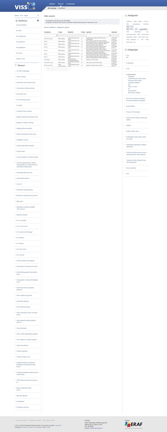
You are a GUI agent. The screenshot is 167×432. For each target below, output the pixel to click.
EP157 (45, 44)
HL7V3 (130, 26)
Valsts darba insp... (143, 37)
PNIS (138, 34)
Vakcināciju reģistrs (132, 37)
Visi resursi (19, 53)
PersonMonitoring (48, 62)
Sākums (17, 15)
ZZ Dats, (30, 427)
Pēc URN (18, 30)
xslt (134, 42)
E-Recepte (146, 24)
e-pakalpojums (136, 24)
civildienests (146, 21)
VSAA (147, 39)
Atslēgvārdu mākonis (63, 27)
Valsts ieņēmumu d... (133, 39)
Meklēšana (27, 21)
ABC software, (24, 427)
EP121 (45, 54)
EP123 (45, 50)
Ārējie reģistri (138, 21)
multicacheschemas (131, 34)
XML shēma (130, 42)
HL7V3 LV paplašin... (138, 29)
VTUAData (47, 59)
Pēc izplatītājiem (20, 47)
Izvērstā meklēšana (21, 25)
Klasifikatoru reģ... (142, 31)
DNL (128, 24)
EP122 (45, 56)
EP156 (45, 41)
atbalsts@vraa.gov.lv (96, 428)
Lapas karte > (58, 425)
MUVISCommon (48, 38)
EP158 (45, 47)
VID (142, 39)
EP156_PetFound (48, 65)
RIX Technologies (37, 427)
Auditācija (129, 21)
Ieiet (21, 15)
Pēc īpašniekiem (20, 42)
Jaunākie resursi (20, 59)
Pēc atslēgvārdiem (21, 36)
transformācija (145, 34)
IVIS (128, 31)
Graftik (48, 427)
